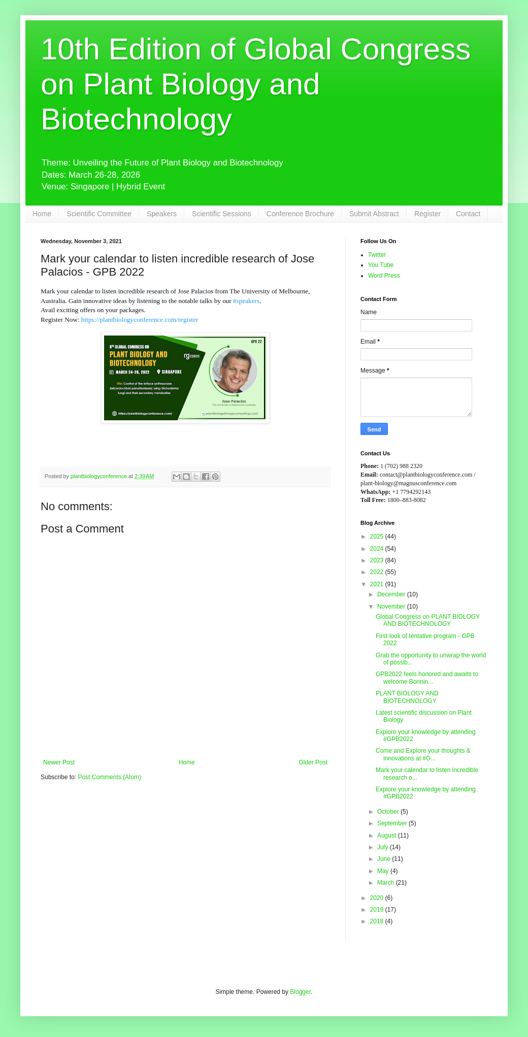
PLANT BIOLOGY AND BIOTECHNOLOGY (407, 697)
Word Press (384, 275)
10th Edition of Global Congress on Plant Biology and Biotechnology (256, 84)
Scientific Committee (99, 214)
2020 (377, 897)
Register (427, 214)
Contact (468, 214)
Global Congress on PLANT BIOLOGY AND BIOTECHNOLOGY (428, 620)
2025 (377, 536)
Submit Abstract (374, 214)
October (389, 811)
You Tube (380, 265)
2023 (377, 560)
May (383, 871)
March (386, 882)
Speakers (162, 214)
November (392, 606)
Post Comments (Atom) (109, 777)
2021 (377, 584)
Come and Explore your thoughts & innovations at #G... (423, 754)
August (387, 835)
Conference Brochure (300, 214)
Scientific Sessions (221, 214)
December (392, 594)
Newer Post (59, 762)
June (384, 858)
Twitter (377, 254)
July (383, 847)
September (393, 823)
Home (41, 214)
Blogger (300, 991)
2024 (377, 548)
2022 (377, 572)
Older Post (313, 762)
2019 (377, 909)
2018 (377, 921)
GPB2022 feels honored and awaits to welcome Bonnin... (427, 678)
